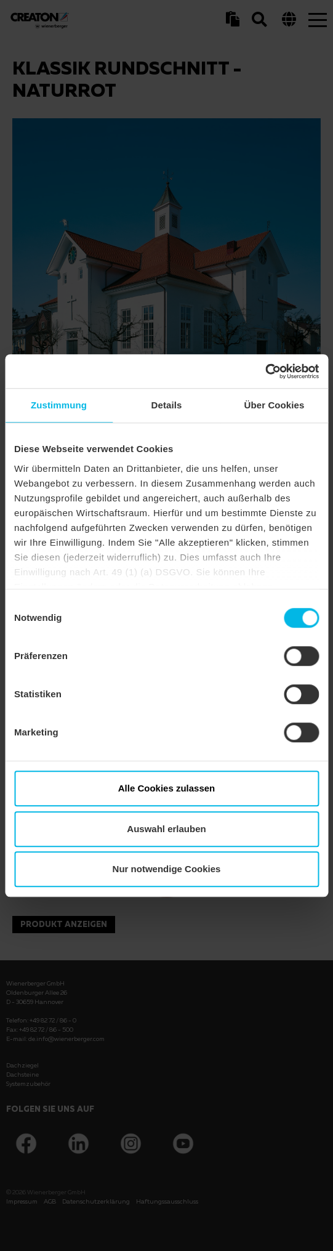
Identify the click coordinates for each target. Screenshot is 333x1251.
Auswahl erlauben (166, 829)
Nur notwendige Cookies (167, 869)
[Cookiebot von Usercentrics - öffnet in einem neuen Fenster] (265, 371)
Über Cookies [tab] (274, 405)
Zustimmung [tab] (59, 405)
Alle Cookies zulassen (166, 788)
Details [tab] (166, 405)
